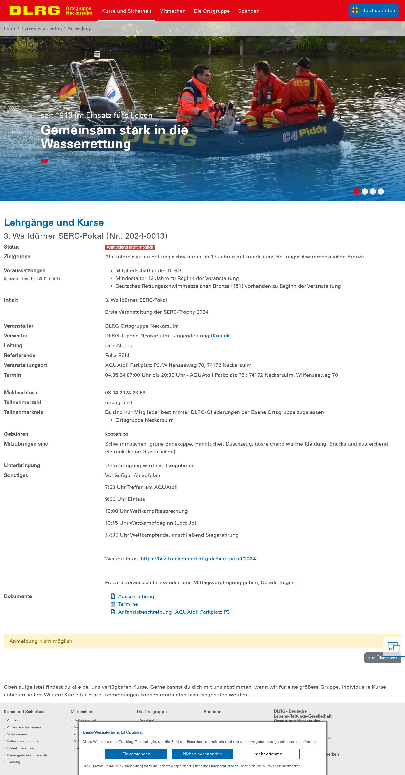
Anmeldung (79, 28)
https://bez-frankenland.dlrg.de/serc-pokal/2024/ (199, 558)
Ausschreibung (136, 596)
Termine (128, 604)
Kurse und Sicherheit (41, 28)
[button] (30, 116)
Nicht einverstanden (202, 753)
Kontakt (222, 336)
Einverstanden (136, 753)
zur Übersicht (382, 657)
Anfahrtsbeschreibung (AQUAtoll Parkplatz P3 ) (175, 612)
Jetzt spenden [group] (374, 10)
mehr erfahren (269, 753)
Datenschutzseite (224, 766)
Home (10, 28)
